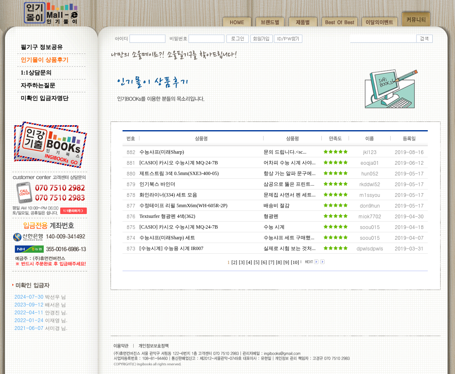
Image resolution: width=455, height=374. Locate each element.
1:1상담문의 (36, 73)
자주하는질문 (38, 85)
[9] (286, 262)
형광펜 (271, 216)
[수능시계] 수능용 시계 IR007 (171, 248)
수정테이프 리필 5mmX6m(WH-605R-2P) (183, 205)
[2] (234, 262)
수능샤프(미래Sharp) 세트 (167, 238)
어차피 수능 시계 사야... (290, 163)
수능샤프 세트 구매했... (289, 238)
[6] (264, 262)
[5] (256, 262)
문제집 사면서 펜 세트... (290, 195)
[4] (249, 262)
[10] (295, 262)
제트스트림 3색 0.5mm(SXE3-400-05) (179, 173)
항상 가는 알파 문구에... (290, 173)
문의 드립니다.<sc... (285, 152)
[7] (271, 262)
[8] (279, 262)
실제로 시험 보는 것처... (290, 248)
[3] (242, 262)
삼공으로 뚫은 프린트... (289, 184)
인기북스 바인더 (157, 184)
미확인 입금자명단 (44, 98)
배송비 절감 (277, 205)
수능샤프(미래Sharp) (161, 152)
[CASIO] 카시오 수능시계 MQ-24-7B (178, 163)
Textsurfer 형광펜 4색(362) (167, 216)
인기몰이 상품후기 (44, 60)
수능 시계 (274, 227)
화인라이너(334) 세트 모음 (168, 195)
